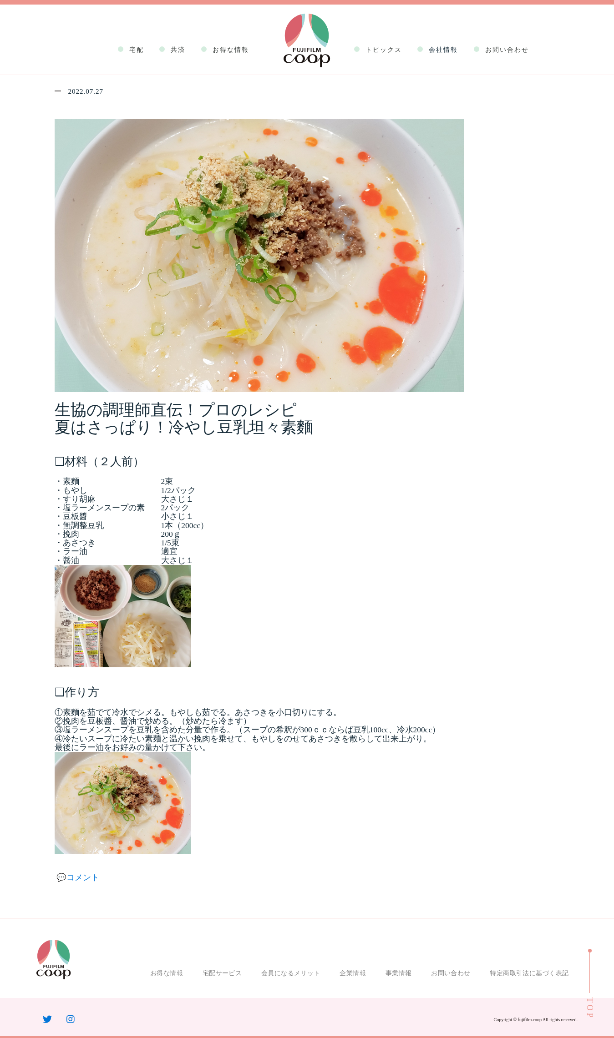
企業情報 (353, 973)
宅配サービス (222, 973)
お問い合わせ (507, 49)
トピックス (383, 49)
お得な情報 (231, 49)
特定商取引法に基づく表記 (529, 973)
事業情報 (399, 973)
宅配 (136, 49)
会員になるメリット (290, 973)
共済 (178, 49)
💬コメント (77, 877)
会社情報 (443, 49)
